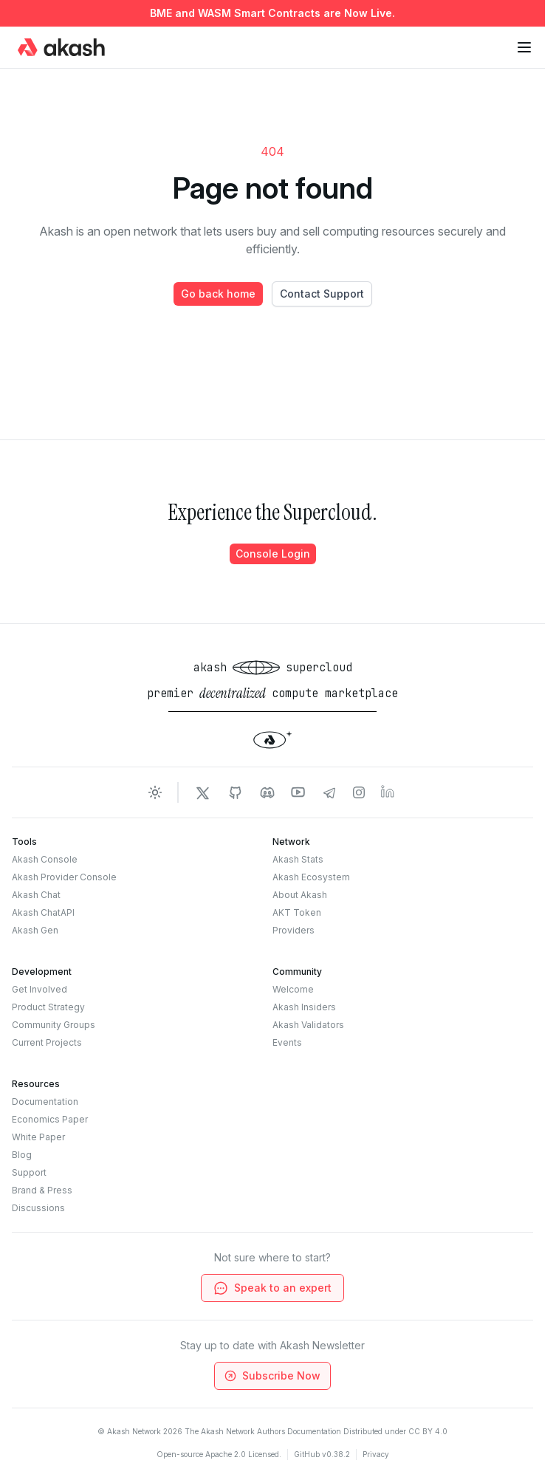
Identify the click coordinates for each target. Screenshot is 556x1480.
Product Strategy (48, 1007)
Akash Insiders (304, 1007)
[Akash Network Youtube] (298, 792)
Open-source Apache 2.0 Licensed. (219, 1454)
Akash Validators (308, 1024)
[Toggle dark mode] (155, 792)
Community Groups (53, 1024)
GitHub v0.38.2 (322, 1454)
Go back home (218, 293)
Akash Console (45, 859)
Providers (293, 930)
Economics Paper (50, 1119)
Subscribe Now (271, 1376)
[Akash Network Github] (235, 792)
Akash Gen (35, 930)
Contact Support (322, 293)
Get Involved (39, 989)
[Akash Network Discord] (267, 792)
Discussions (38, 1207)
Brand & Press (42, 1190)
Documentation (45, 1101)
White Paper (38, 1136)
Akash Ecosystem (311, 877)
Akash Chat (36, 894)
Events (287, 1042)
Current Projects (47, 1042)
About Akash (299, 894)
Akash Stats (297, 859)
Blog (22, 1154)
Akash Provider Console (64, 877)
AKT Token (296, 912)
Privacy (376, 1454)
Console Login (273, 553)
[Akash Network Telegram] (329, 792)
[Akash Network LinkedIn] (388, 792)
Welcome (293, 989)
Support (29, 1172)
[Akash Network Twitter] (202, 792)
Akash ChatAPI (43, 912)
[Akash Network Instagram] (359, 792)
